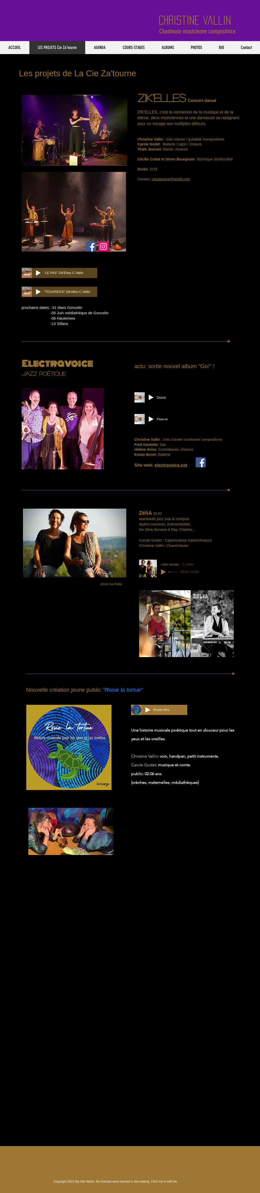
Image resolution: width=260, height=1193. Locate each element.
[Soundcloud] (116, 247)
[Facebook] (91, 247)
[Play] (38, 272)
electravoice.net (171, 465)
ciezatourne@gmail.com (171, 179)
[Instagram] (103, 247)
